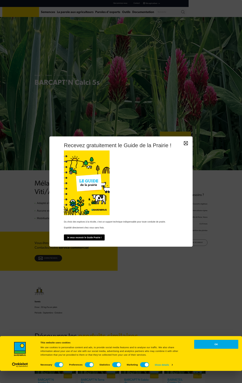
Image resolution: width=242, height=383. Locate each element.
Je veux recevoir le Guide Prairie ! (84, 237)
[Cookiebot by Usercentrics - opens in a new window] (19, 377)
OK (216, 356)
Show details (162, 377)
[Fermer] (186, 143)
